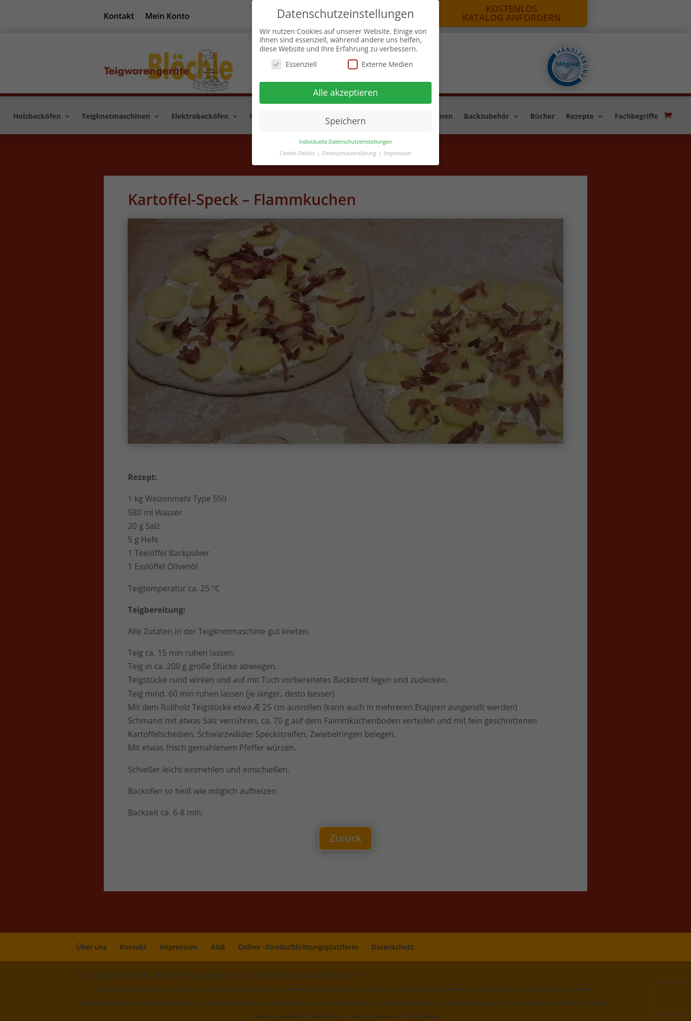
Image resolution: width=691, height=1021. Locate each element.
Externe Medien (380, 64)
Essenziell (294, 64)
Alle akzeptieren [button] (345, 92)
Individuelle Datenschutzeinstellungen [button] (345, 141)
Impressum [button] (397, 153)
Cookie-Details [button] (297, 153)
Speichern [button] (345, 121)
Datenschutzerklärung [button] (350, 153)
